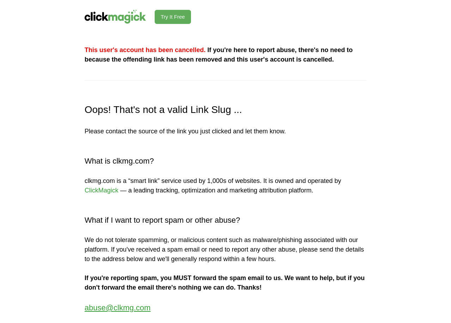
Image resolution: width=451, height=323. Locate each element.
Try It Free (173, 17)
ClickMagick (101, 190)
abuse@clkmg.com (117, 307)
